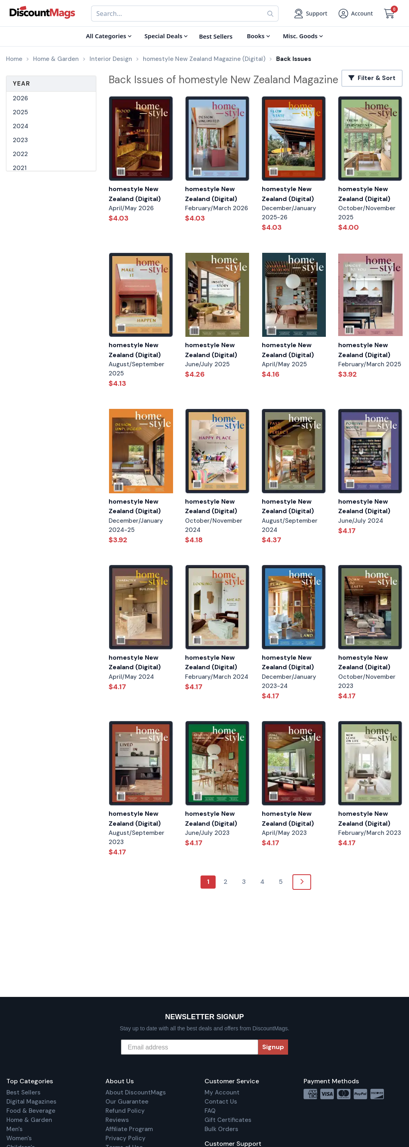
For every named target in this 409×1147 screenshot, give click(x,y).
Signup (273, 1047)
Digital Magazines (31, 1102)
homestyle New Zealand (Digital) (135, 194)
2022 (20, 154)
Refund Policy (125, 1111)
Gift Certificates (227, 1120)
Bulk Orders (221, 1129)
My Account (222, 1092)
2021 (20, 168)
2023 (20, 140)
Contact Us (220, 1102)
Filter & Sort (372, 78)
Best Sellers (23, 1092)
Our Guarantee (126, 1102)
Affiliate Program (129, 1129)
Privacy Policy (125, 1138)
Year (21, 84)
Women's (19, 1138)
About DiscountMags (135, 1092)
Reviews (117, 1120)
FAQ (210, 1111)
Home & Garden (29, 1120)
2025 (20, 112)
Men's (14, 1129)
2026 (20, 98)
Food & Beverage (30, 1111)
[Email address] (189, 1047)
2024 (20, 126)
